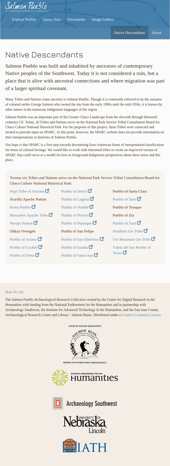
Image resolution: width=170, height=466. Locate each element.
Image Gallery (103, 19)
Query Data (52, 19)
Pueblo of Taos (127, 199)
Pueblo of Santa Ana (79, 255)
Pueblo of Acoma (26, 239)
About (156, 32)
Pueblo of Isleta (24, 255)
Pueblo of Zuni (127, 223)
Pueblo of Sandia (77, 247)
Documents (76, 19)
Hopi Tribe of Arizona (29, 191)
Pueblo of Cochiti (26, 247)
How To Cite (14, 292)
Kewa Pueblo (23, 207)
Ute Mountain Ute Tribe (134, 239)
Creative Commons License (141, 315)
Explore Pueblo (24, 19)
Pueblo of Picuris (77, 215)
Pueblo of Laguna (77, 199)
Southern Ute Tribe (130, 231)
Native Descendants (129, 32)
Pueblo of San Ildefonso (82, 239)
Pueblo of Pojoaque (79, 223)
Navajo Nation (24, 223)
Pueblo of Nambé (77, 207)
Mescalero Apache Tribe (31, 215)
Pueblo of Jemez (76, 191)
